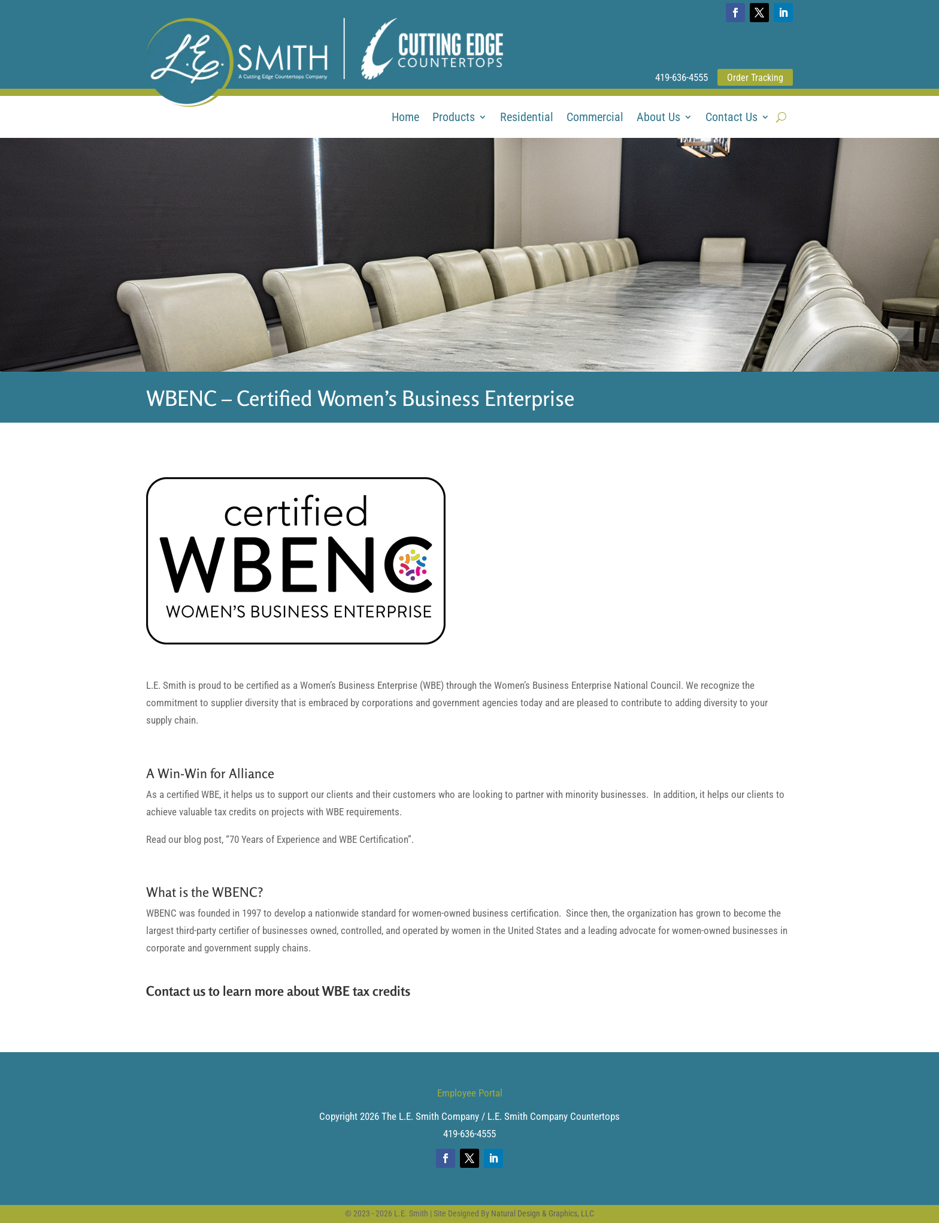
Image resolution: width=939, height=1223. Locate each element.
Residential (526, 118)
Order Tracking (755, 77)
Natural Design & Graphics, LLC (542, 1213)
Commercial (595, 118)
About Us (658, 118)
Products (453, 118)
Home (405, 118)
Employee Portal (469, 1093)
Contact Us (731, 118)
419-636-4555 (681, 77)
